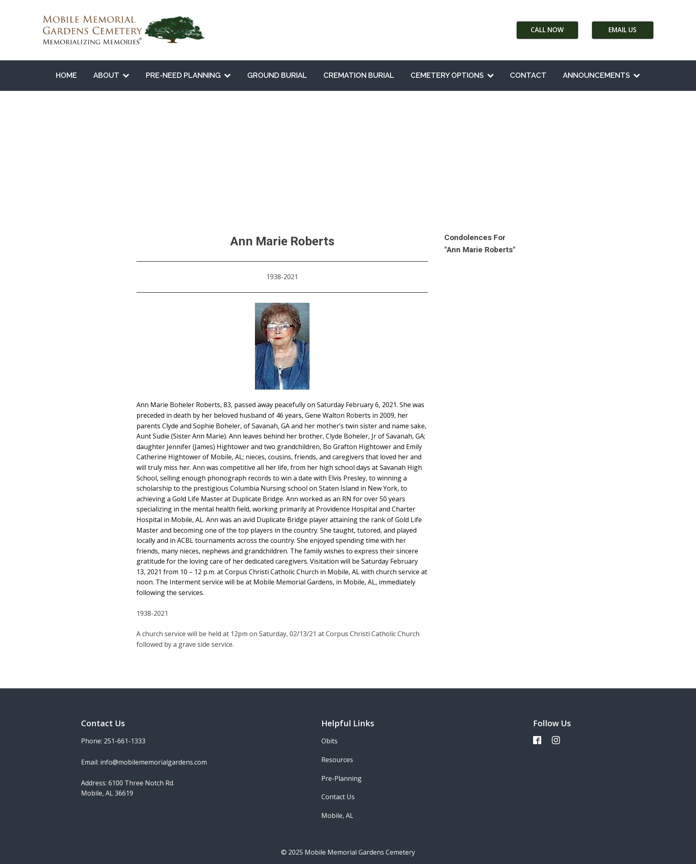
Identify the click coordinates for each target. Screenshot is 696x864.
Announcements (601, 75)
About (111, 75)
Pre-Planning (341, 778)
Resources (337, 759)
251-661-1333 (124, 740)
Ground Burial (277, 75)
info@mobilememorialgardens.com (153, 762)
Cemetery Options (452, 75)
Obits (329, 740)
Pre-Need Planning (188, 75)
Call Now (547, 29)
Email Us (622, 29)
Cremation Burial (358, 75)
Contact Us (338, 796)
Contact (528, 75)
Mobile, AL (337, 815)
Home (66, 75)
